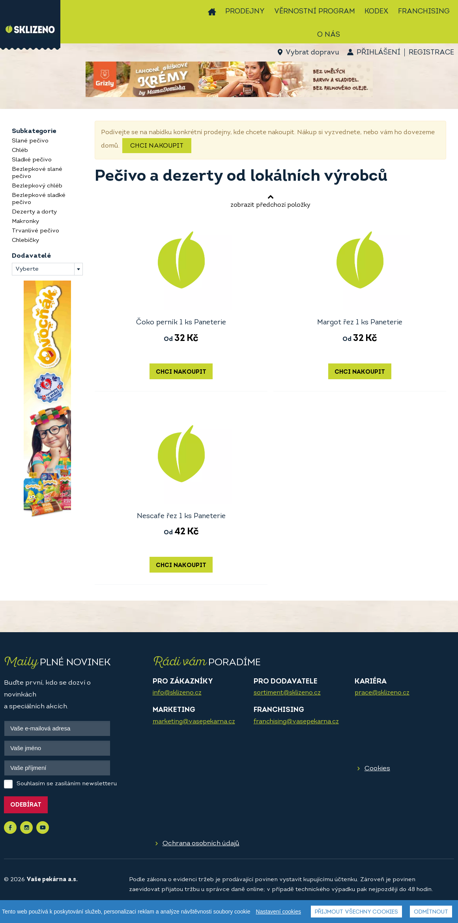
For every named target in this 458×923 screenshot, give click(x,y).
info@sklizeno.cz (177, 693)
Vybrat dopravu (312, 52)
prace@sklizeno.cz (382, 693)
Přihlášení (378, 52)
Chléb (20, 151)
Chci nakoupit (156, 146)
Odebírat (25, 805)
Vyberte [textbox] (27, 269)
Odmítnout (431, 912)
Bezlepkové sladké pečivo (38, 199)
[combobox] (47, 269)
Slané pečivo (30, 141)
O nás (328, 35)
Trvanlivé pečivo (35, 231)
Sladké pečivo (32, 160)
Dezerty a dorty (34, 212)
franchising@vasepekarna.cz (296, 722)
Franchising (424, 11)
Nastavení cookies (278, 911)
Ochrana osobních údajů (201, 843)
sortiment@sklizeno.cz (287, 693)
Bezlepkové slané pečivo (37, 173)
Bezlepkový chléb (37, 186)
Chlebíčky (25, 240)
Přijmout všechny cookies (356, 912)
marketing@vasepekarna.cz (194, 722)
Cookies (377, 768)
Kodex (377, 11)
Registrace (431, 52)
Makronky (25, 222)
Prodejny (245, 11)
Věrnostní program (314, 11)
